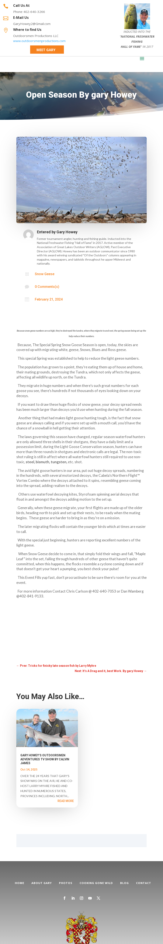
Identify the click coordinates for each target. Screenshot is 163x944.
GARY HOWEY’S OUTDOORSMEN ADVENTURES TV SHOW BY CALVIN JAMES (44, 759)
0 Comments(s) (47, 287)
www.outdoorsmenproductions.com (39, 41)
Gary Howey (66, 232)
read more (66, 801)
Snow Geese (44, 274)
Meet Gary (46, 50)
